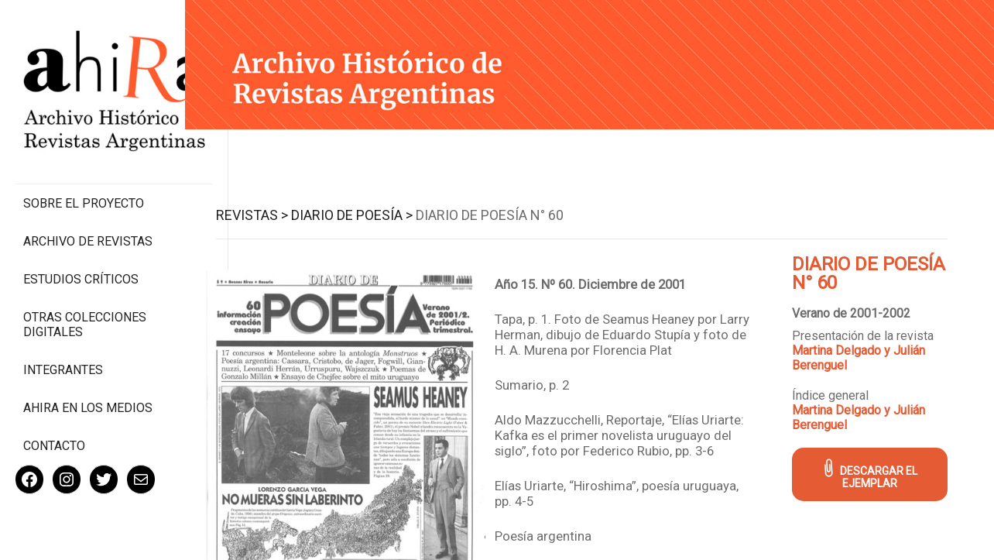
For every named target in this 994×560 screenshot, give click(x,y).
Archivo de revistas (88, 208)
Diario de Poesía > (360, 214)
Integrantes (63, 337)
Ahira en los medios (88, 375)
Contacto (54, 413)
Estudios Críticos (81, 246)
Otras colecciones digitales (84, 292)
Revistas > (260, 214)
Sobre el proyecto (83, 170)
